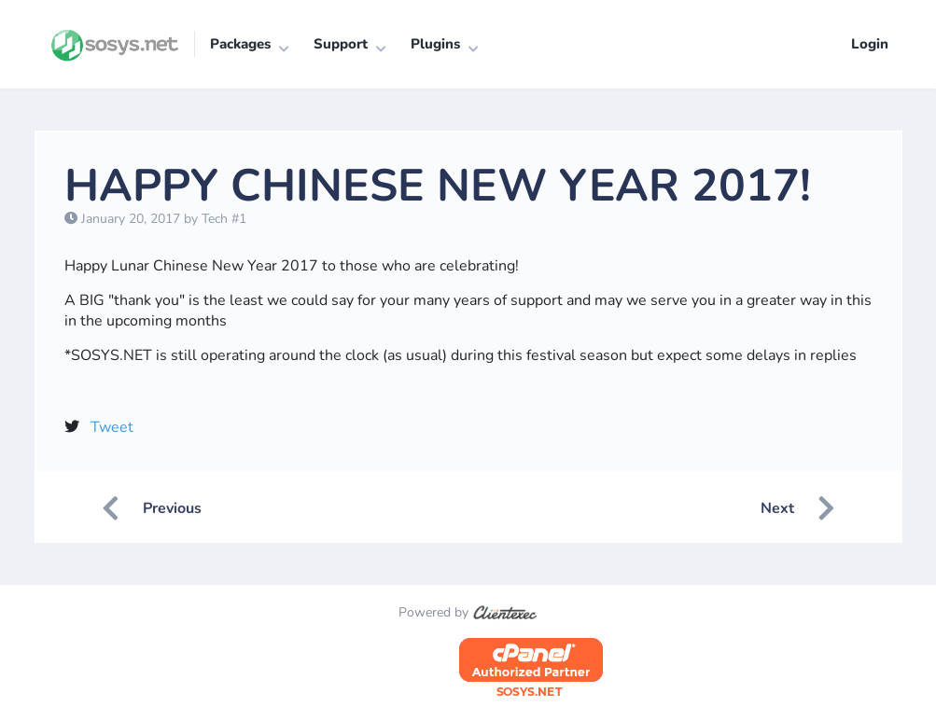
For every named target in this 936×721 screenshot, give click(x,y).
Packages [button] (240, 44)
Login (869, 44)
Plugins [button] (435, 44)
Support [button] (341, 44)
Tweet (112, 427)
